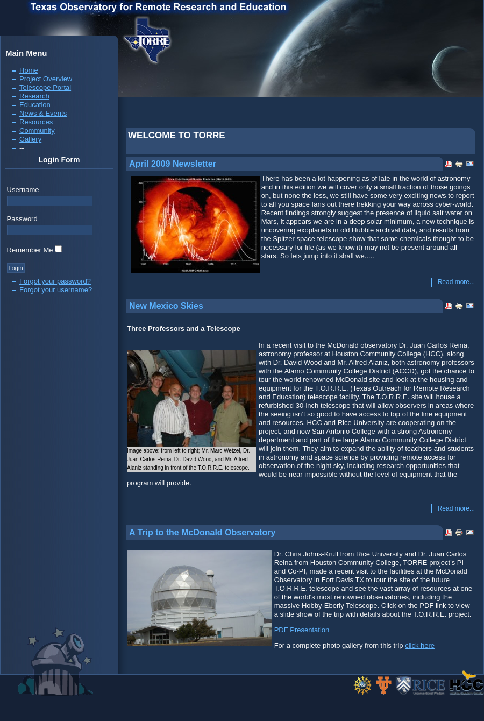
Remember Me (30, 250)
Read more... (456, 282)
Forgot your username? (55, 290)
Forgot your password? (55, 281)
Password (22, 219)
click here (420, 645)
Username (23, 190)
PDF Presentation (302, 630)
